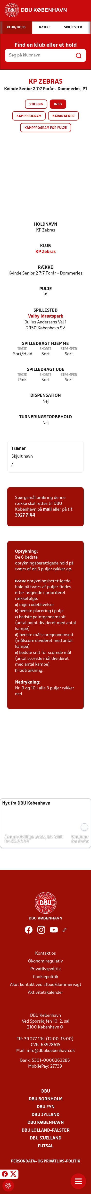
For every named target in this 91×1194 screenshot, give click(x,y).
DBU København (45, 1123)
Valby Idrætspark (45, 316)
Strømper (69, 349)
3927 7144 (25, 515)
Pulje (45, 289)
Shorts (45, 349)
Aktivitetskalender (45, 993)
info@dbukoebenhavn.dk (51, 1051)
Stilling (36, 104)
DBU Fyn (46, 1107)
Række (45, 267)
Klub (45, 246)
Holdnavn (45, 224)
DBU (45, 1091)
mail (47, 510)
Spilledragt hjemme (45, 344)
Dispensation (45, 396)
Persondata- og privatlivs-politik (45, 1161)
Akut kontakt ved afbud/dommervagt (45, 985)
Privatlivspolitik (45, 969)
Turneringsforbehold (45, 417)
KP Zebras (45, 252)
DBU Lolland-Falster (46, 1130)
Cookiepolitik (45, 977)
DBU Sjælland (45, 1138)
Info (58, 104)
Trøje (22, 349)
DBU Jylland (45, 1115)
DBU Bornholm (46, 1099)
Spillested (45, 311)
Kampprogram (29, 116)
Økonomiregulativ (45, 961)
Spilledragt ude (45, 370)
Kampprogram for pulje (46, 128)
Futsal (45, 1146)
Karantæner (63, 116)
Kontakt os (45, 953)
